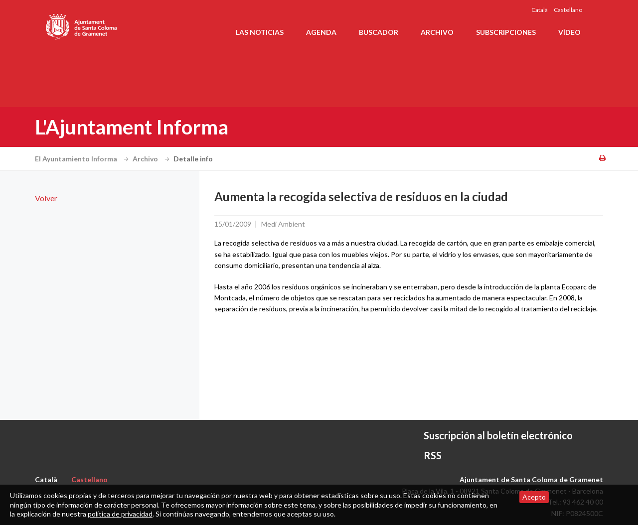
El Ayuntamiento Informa (83, 158)
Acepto (534, 497)
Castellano (568, 9)
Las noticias (260, 32)
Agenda (321, 32)
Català (539, 9)
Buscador (378, 32)
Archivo (437, 32)
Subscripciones (506, 32)
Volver (46, 198)
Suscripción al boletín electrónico (498, 435)
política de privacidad (120, 514)
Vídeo (569, 32)
